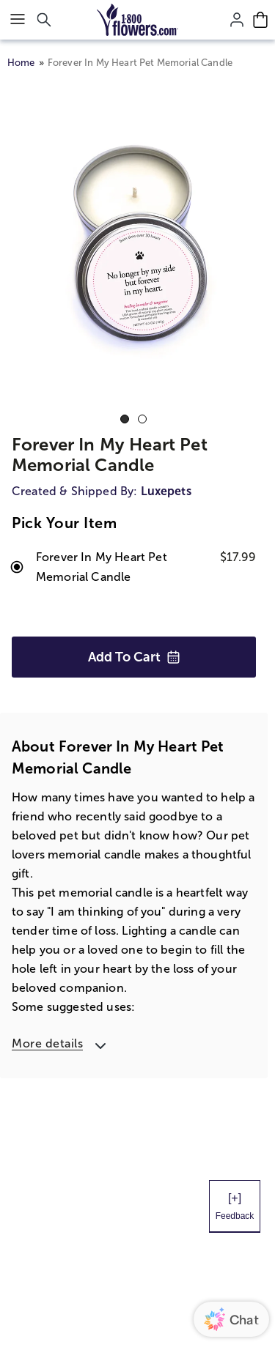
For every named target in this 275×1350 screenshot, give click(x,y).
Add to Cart (134, 657)
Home (21, 62)
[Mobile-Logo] (137, 20)
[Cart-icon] (260, 20)
